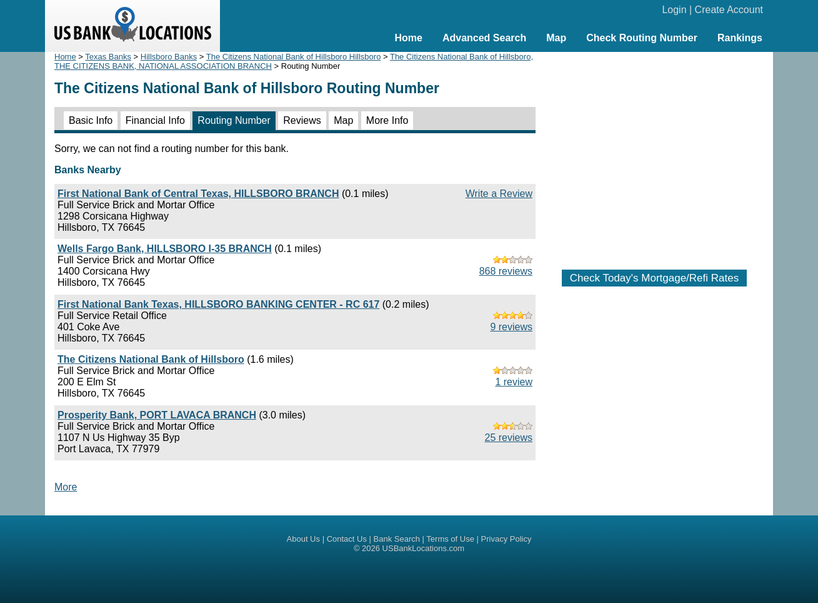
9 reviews (511, 327)
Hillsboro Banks (169, 56)
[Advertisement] (654, 154)
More (65, 487)
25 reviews (508, 437)
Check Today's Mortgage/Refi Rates (654, 278)
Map (556, 38)
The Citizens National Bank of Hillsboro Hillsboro (293, 56)
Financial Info (155, 120)
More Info (387, 120)
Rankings (739, 38)
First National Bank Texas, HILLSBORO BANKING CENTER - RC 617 (218, 304)
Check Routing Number (641, 38)
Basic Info (90, 120)
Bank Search (397, 539)
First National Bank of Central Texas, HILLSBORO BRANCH (198, 193)
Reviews (302, 120)
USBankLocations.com (423, 548)
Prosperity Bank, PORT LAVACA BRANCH (156, 415)
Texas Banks (108, 56)
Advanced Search (484, 38)
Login (674, 9)
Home (408, 38)
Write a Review (499, 193)
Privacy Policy (506, 539)
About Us (303, 539)
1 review (513, 382)
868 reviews (505, 271)
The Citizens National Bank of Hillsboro (150, 359)
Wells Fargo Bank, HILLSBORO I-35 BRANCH (164, 248)
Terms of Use (450, 539)
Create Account (729, 9)
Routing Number (234, 120)
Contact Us (347, 539)
